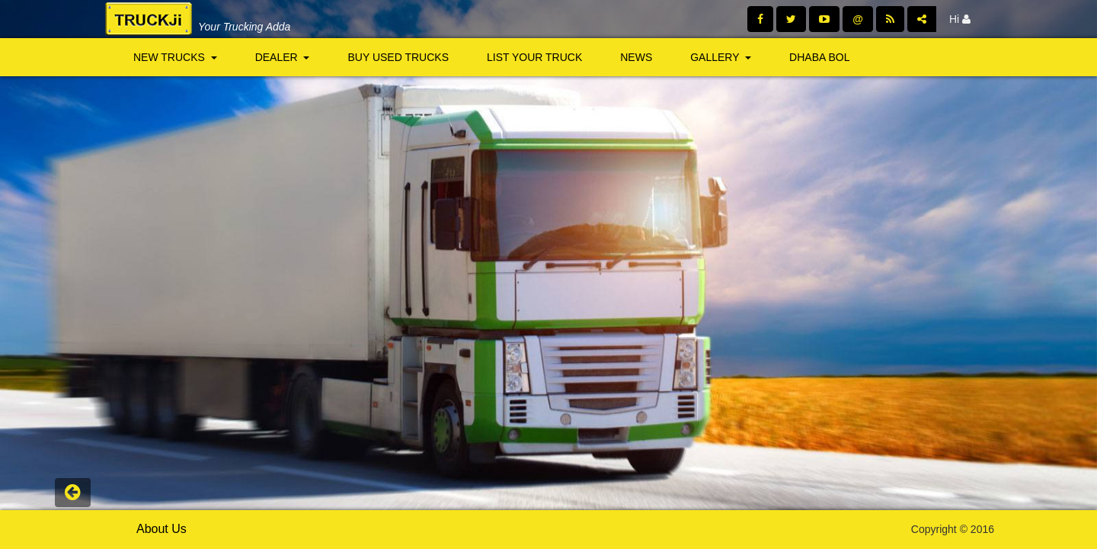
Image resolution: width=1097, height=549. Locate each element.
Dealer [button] (282, 57)
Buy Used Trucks (398, 57)
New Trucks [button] (175, 57)
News (636, 57)
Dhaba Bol (819, 57)
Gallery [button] (720, 57)
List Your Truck (534, 57)
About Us (161, 528)
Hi (960, 19)
